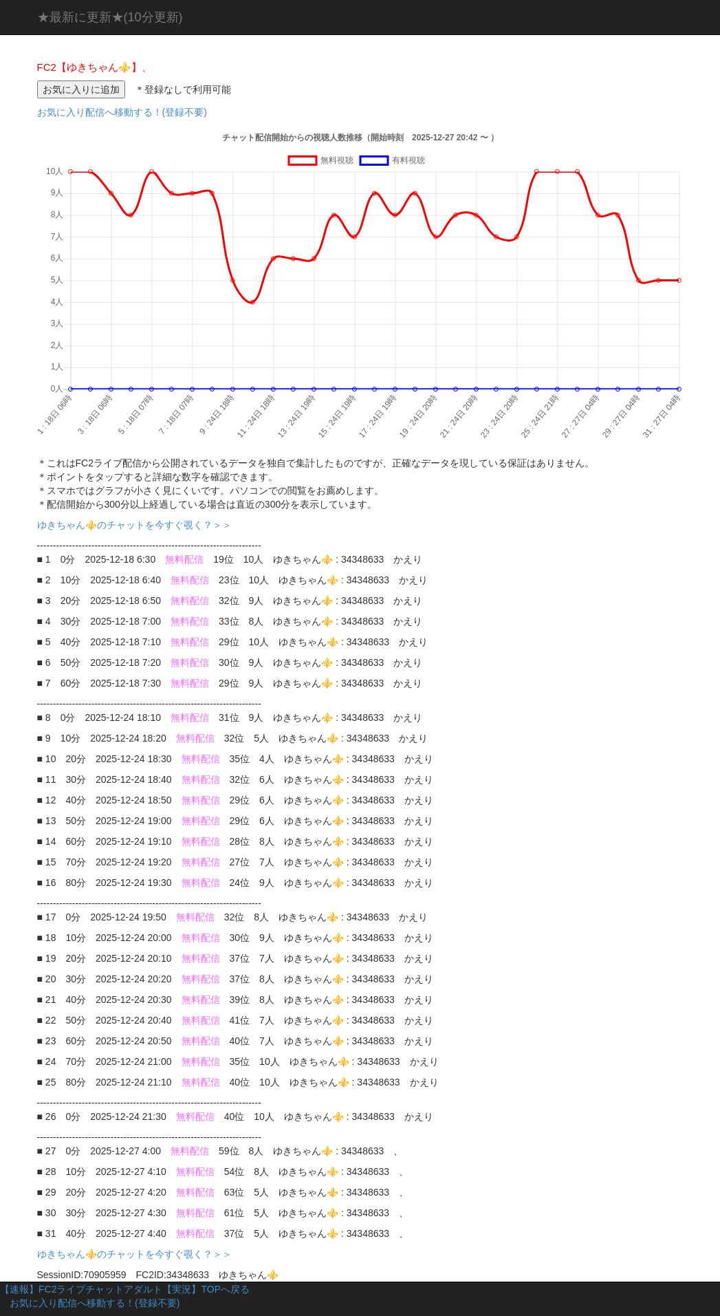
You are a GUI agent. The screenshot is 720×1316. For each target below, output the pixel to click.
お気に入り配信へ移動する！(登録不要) (122, 112)
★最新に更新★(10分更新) (110, 17)
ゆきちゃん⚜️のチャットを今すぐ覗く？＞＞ (139, 524)
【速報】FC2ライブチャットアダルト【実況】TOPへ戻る (125, 1289)
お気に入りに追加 (81, 89)
